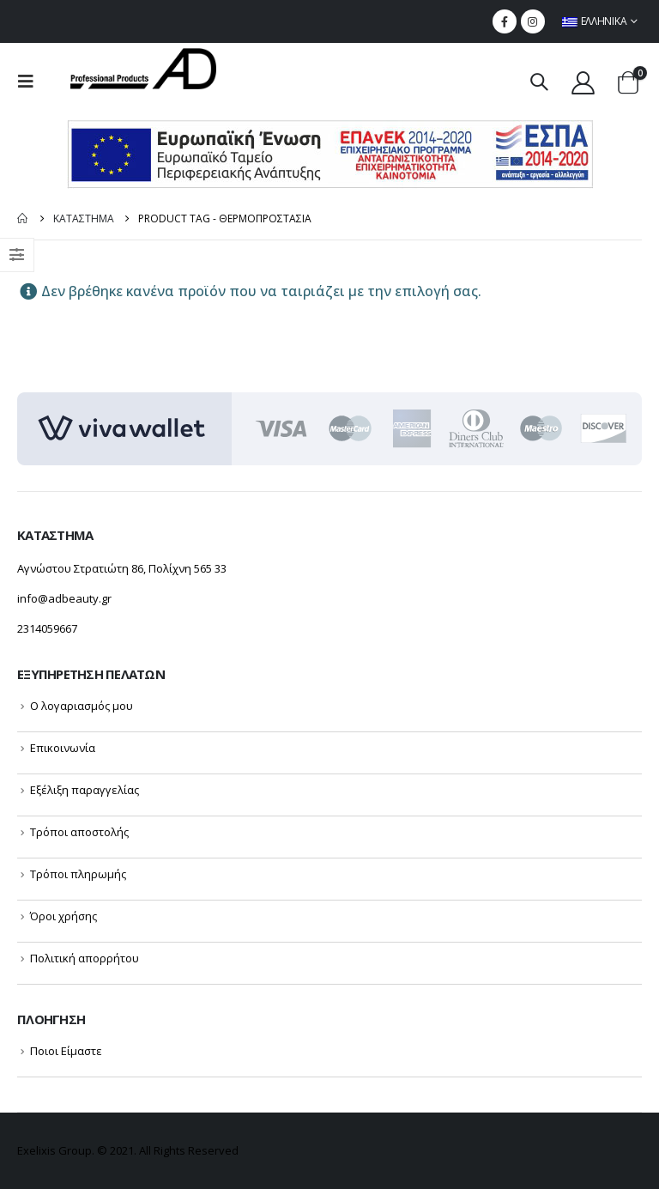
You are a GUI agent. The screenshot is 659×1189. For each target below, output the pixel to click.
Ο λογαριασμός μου (81, 705)
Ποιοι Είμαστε (66, 1051)
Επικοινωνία (62, 747)
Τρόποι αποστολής (79, 832)
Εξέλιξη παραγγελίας (84, 790)
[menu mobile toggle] (31, 81)
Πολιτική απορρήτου (84, 958)
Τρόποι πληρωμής (78, 874)
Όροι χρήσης (63, 916)
